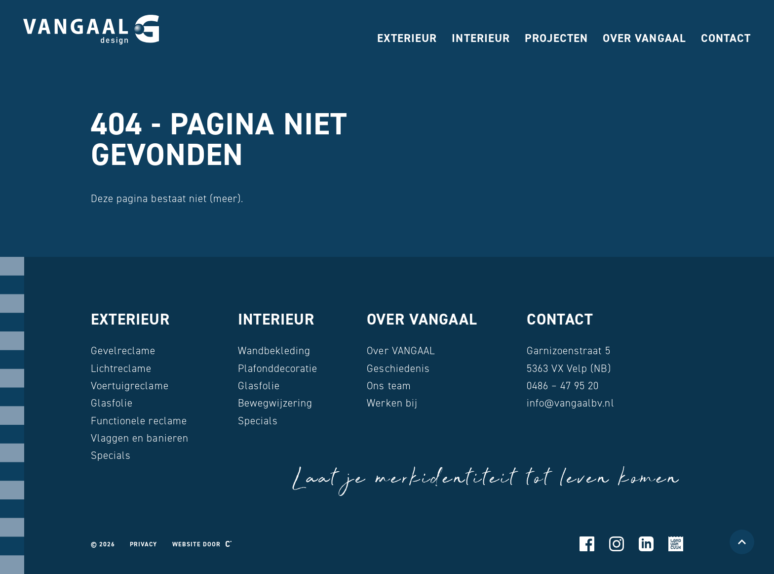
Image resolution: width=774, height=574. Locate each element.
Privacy (143, 544)
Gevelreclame (123, 351)
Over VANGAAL (644, 38)
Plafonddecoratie (278, 368)
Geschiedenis (398, 368)
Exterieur (407, 38)
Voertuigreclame (130, 386)
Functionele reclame (139, 421)
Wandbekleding (274, 351)
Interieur (480, 38)
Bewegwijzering (275, 403)
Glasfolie (112, 403)
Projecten (556, 38)
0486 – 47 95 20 (563, 386)
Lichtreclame (121, 368)
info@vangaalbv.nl (571, 403)
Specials (111, 455)
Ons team (389, 386)
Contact (726, 38)
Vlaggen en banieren (140, 438)
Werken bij (392, 403)
